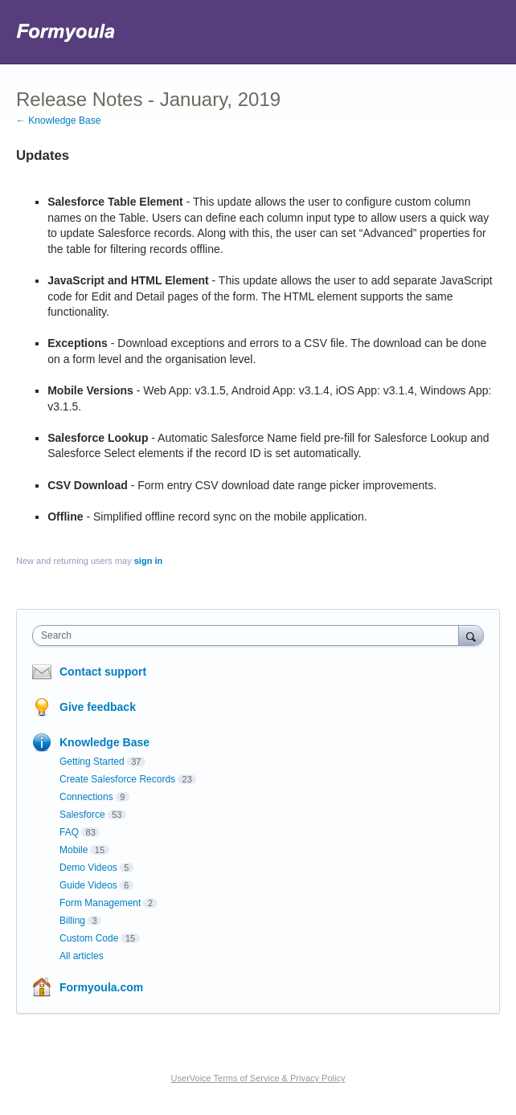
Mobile (73, 850)
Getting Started (92, 761)
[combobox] (249, 635)
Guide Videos (88, 885)
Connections (86, 797)
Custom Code (88, 938)
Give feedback (97, 706)
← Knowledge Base (58, 120)
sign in (148, 561)
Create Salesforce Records (117, 779)
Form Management (100, 903)
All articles (81, 956)
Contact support (102, 671)
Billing (72, 920)
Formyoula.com (101, 987)
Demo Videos (88, 867)
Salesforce (82, 814)
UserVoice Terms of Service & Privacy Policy (258, 1078)
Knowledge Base (104, 742)
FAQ (69, 832)
